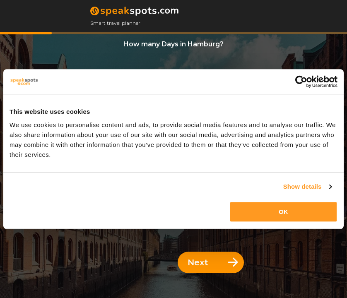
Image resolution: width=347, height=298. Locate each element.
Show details (302, 186)
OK (283, 211)
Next (213, 262)
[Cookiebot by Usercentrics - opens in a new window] (301, 81)
